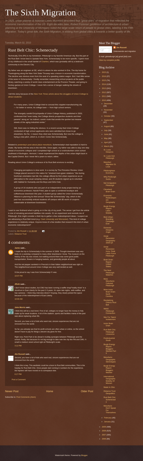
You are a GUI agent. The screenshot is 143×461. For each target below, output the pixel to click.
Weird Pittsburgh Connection (109, 311)
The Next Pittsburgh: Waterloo (109, 272)
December (108, 104)
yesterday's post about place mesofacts (34, 145)
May (106, 138)
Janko (17, 248)
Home (49, 391)
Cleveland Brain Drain (109, 190)
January (107, 422)
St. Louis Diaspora (108, 151)
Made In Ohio (109, 387)
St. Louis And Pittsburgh (109, 157)
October (107, 116)
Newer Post (11, 391)
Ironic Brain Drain (108, 324)
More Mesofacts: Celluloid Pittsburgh (109, 282)
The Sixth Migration (40, 12)
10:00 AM (18, 299)
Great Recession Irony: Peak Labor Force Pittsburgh (110, 251)
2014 (104, 84)
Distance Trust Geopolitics (109, 392)
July (106, 130)
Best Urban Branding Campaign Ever (109, 220)
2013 (104, 88)
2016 (104, 76)
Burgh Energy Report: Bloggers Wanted (109, 369)
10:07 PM (19, 276)
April (106, 142)
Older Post (87, 391)
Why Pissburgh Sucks (110, 178)
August (107, 126)
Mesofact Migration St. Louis (110, 164)
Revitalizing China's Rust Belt (110, 302)
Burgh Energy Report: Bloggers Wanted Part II (110, 348)
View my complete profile (109, 60)
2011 (104, 96)
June (106, 134)
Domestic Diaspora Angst (108, 230)
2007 (104, 435)
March (107, 146)
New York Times (41, 94)
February (108, 418)
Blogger (84, 455)
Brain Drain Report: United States (108, 263)
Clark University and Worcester (54, 219)
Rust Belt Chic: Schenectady (110, 399)
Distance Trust (20, 234)
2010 (104, 100)
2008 (104, 431)
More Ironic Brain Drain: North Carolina (110, 292)
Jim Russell (20, 354)
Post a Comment (19, 379)
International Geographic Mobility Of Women (109, 379)
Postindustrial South (109, 339)
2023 (104, 72)
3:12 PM (18, 346)
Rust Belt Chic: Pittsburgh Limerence (110, 332)
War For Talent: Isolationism (110, 318)
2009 (104, 427)
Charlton (45, 61)
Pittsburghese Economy (109, 171)
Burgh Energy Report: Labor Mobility (109, 209)
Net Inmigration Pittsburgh (110, 184)
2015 (104, 80)
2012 (104, 92)
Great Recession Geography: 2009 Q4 (109, 239)
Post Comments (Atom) (26, 397)
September (108, 120)
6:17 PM (18, 374)
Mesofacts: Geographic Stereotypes (110, 359)
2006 (104, 439)
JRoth (17, 284)
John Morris (20, 307)
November (108, 110)
